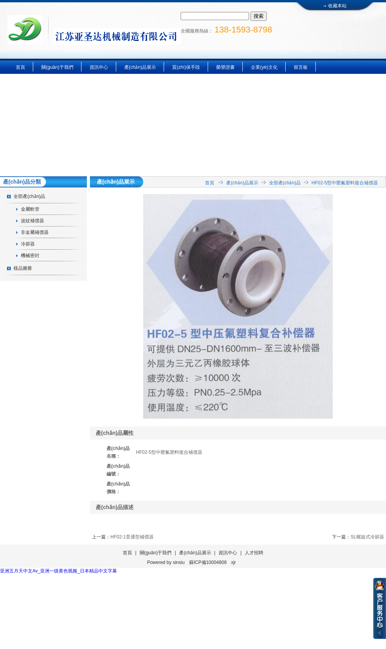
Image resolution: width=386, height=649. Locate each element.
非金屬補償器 (35, 232)
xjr (233, 562)
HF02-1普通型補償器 (132, 537)
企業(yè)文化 (264, 67)
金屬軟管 (30, 209)
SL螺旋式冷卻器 (367, 537)
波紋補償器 (32, 220)
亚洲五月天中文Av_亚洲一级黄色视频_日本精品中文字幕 (58, 571)
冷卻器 (28, 244)
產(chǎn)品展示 (140, 67)
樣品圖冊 (23, 268)
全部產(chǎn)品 (29, 196)
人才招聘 (254, 552)
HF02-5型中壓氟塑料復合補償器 (345, 183)
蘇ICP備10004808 (208, 562)
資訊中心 (99, 67)
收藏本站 (337, 6)
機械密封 (30, 255)
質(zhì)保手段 (186, 67)
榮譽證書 (225, 67)
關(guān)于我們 (57, 67)
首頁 (20, 67)
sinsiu (179, 562)
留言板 (301, 67)
